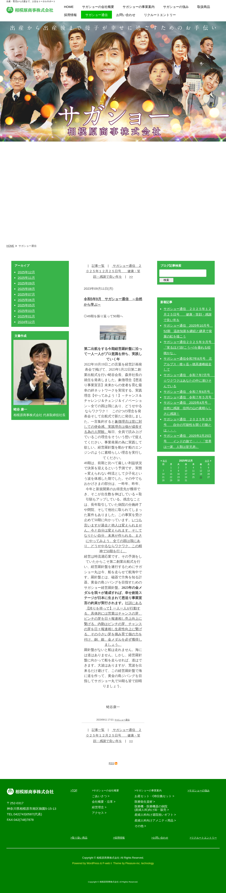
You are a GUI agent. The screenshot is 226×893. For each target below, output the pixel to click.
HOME (10, 245)
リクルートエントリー (204, 837)
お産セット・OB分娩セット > (154, 796)
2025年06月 (26, 300)
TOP (74, 790)
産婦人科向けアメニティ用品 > (155, 820)
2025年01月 (26, 316)
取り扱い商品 (79, 837)
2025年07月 (26, 294)
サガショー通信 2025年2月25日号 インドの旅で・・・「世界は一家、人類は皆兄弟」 (188, 441)
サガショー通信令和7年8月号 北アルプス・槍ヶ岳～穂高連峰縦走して (188, 364)
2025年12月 (26, 272)
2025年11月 (26, 277)
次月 (207, 461)
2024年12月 (26, 322)
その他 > (140, 826)
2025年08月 (26, 289)
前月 (165, 461)
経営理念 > (99, 807)
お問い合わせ (160, 837)
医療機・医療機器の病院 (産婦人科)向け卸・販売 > (152, 808)
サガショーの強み (199, 790)
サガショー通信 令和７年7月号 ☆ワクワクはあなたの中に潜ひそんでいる (192, 380)
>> (131, 276)
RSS (111, 763)
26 (201, 477)
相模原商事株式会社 (29, 9)
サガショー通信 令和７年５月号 (189, 397)
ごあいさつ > (100, 796)
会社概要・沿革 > (103, 801)
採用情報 (119, 837)
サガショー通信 (122, 720)
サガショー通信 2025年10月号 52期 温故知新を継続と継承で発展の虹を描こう (188, 331)
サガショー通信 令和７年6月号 (188, 391)
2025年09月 (26, 283)
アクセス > (99, 812)
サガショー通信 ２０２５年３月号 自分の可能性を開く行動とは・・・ (188, 424)
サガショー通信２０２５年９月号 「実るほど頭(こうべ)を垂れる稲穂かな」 (189, 347)
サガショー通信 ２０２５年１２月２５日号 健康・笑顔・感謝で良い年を (114, 271)
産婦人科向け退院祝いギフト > (155, 814)
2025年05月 (26, 305)
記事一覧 (98, 265)
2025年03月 (26, 311)
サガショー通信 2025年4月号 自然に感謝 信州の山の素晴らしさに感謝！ (188, 408)
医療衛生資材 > (145, 801)
